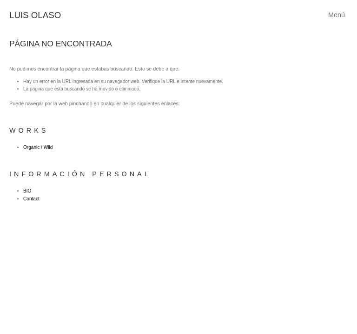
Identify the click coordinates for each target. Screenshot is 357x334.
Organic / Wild (38, 147)
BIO (27, 190)
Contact (31, 198)
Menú (336, 15)
